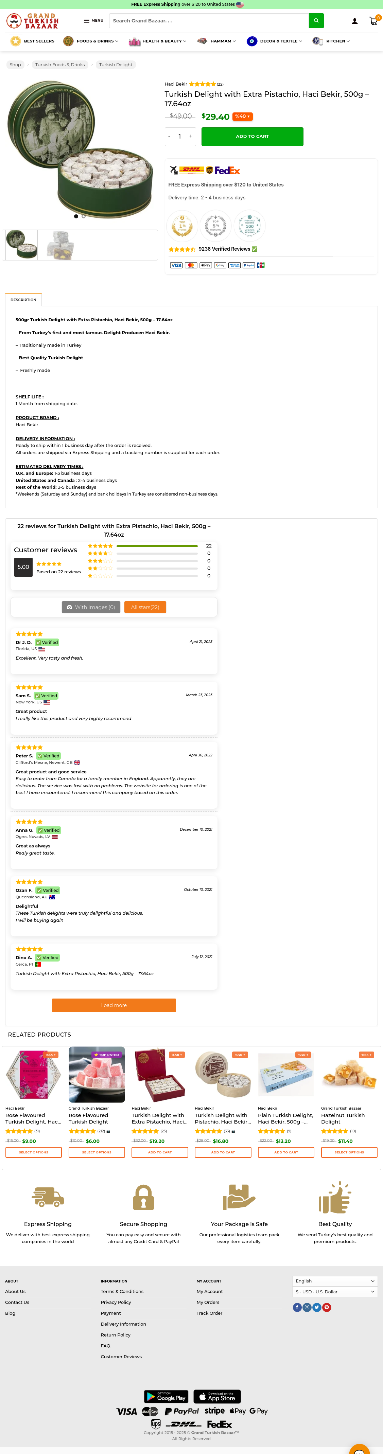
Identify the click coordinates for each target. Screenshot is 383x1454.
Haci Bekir (176, 60)
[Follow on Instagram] (306, 1283)
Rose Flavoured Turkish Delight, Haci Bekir (32, 1095)
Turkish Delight (116, 40)
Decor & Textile (273, 17)
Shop (15, 40)
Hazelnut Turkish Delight (343, 1094)
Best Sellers (31, 17)
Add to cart (252, 112)
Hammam (215, 17)
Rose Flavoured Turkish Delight (88, 1094)
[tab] (23, 276)
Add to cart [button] (160, 1128)
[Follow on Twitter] (316, 1283)
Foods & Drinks (90, 17)
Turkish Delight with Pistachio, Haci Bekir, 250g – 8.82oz (221, 1095)
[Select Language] (335, 1257)
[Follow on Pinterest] (326, 1283)
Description (23, 276)
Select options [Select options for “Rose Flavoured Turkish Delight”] (96, 1128)
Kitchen (330, 17)
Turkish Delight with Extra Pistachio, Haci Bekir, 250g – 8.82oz (158, 1095)
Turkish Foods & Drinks (60, 40)
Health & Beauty (156, 17)
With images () (94, 583)
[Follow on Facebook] (297, 1283)
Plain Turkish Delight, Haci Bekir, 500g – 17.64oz (285, 1095)
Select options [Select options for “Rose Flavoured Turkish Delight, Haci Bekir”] (33, 1128)
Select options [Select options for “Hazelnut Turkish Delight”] (349, 1128)
